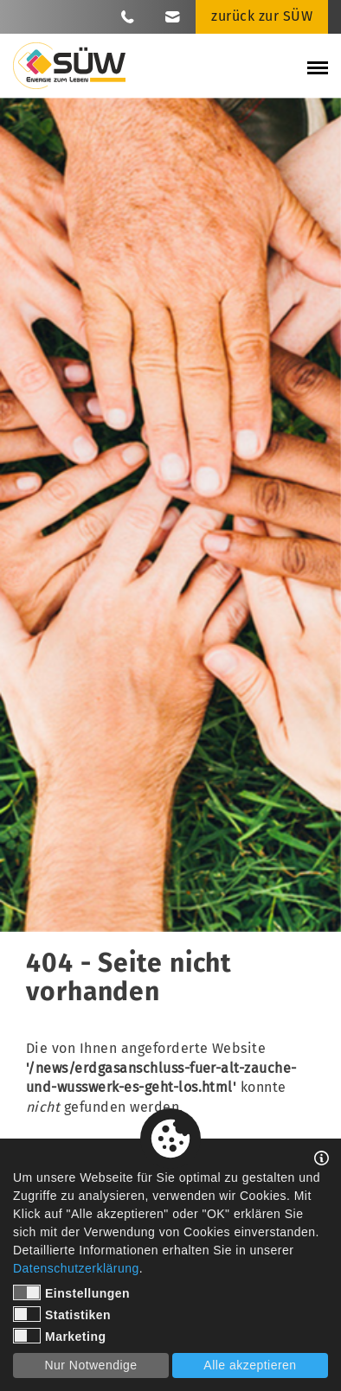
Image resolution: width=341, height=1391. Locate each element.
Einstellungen (71, 1292)
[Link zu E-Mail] (173, 16)
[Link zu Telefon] (128, 16)
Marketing (59, 1335)
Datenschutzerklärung (76, 1268)
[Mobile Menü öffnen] (317, 70)
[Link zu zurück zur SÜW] (262, 17)
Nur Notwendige (90, 1365)
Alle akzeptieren (249, 1365)
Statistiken (62, 1314)
